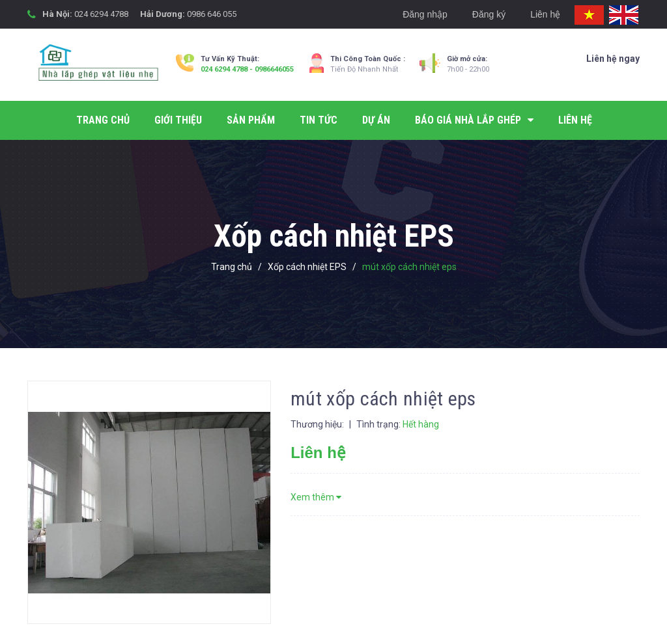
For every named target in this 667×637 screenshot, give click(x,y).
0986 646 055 (211, 14)
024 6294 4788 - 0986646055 (247, 69)
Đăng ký (488, 14)
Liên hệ (545, 14)
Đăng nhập (425, 14)
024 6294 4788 (101, 14)
